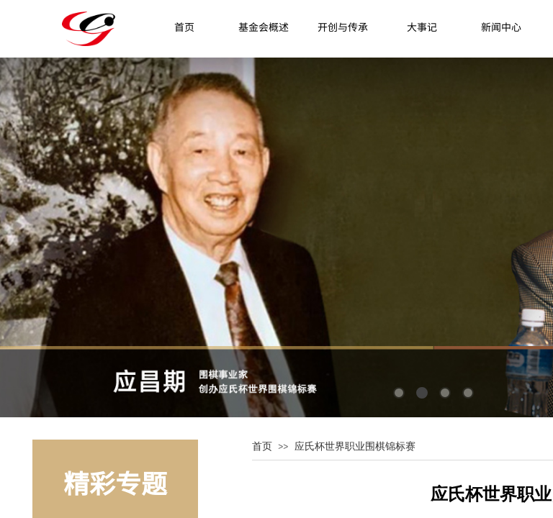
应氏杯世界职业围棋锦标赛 (355, 446)
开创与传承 (343, 26)
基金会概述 (263, 26)
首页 (184, 26)
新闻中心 (501, 26)
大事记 (422, 26)
